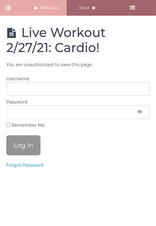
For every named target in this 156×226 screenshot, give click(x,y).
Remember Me (25, 125)
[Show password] (140, 112)
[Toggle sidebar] (132, 8)
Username (17, 79)
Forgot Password (24, 165)
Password (16, 102)
